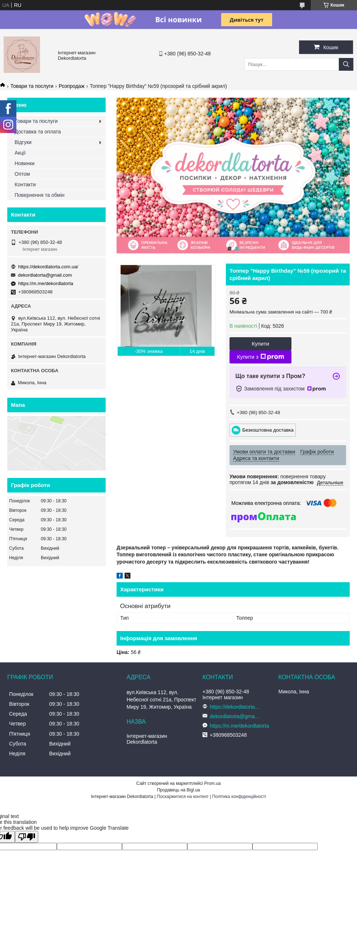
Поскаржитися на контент (182, 796)
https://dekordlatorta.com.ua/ (48, 266)
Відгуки (23, 142)
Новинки (25, 163)
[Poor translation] (26, 837)
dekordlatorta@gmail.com (45, 275)
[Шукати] (346, 64)
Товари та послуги (31, 86)
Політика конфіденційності (239, 796)
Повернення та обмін (39, 195)
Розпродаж (72, 86)
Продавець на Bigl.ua (178, 790)
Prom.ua (212, 783)
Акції (20, 153)
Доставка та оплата (38, 132)
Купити (260, 343)
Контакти (25, 184)
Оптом (22, 174)
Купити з (260, 357)
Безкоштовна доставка (268, 429)
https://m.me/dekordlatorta (45, 283)
